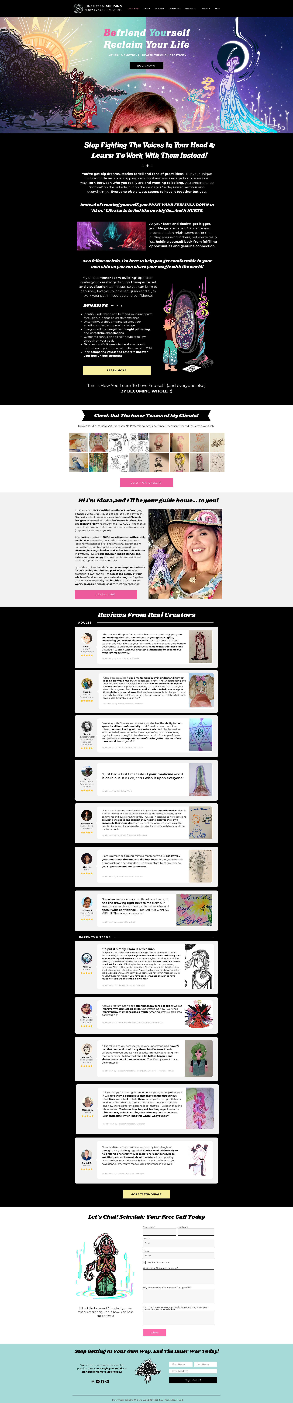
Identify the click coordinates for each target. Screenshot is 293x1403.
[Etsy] (98, 1381)
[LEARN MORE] (117, 370)
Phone (146, 1251)
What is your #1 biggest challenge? (160, 1268)
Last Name (183, 1227)
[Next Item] (219, 452)
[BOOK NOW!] (146, 65)
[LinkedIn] (107, 1381)
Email (145, 1238)
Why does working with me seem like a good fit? (167, 1287)
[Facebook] (102, 1381)
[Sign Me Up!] (193, 1380)
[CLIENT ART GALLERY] (146, 482)
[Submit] (154, 1332)
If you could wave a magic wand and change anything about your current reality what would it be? (175, 1308)
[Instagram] (93, 1381)
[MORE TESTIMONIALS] (146, 1194)
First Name (148, 1227)
